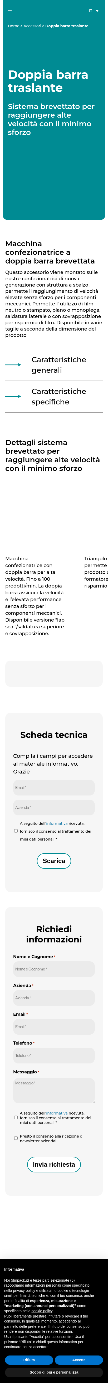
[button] (101, 1267)
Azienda (23, 985)
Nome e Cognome (34, 956)
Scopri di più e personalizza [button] (54, 1372)
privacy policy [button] (24, 1290)
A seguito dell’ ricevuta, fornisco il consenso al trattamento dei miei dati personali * (55, 831)
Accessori (32, 26)
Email (20, 1014)
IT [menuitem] (90, 10)
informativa (57, 823)
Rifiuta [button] (29, 1360)
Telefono (24, 1043)
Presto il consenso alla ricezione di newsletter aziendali (52, 1138)
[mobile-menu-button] (10, 10)
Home (13, 26)
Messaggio (26, 1072)
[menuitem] (93, 10)
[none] (93, 10)
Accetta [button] (79, 1360)
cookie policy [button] (42, 1311)
